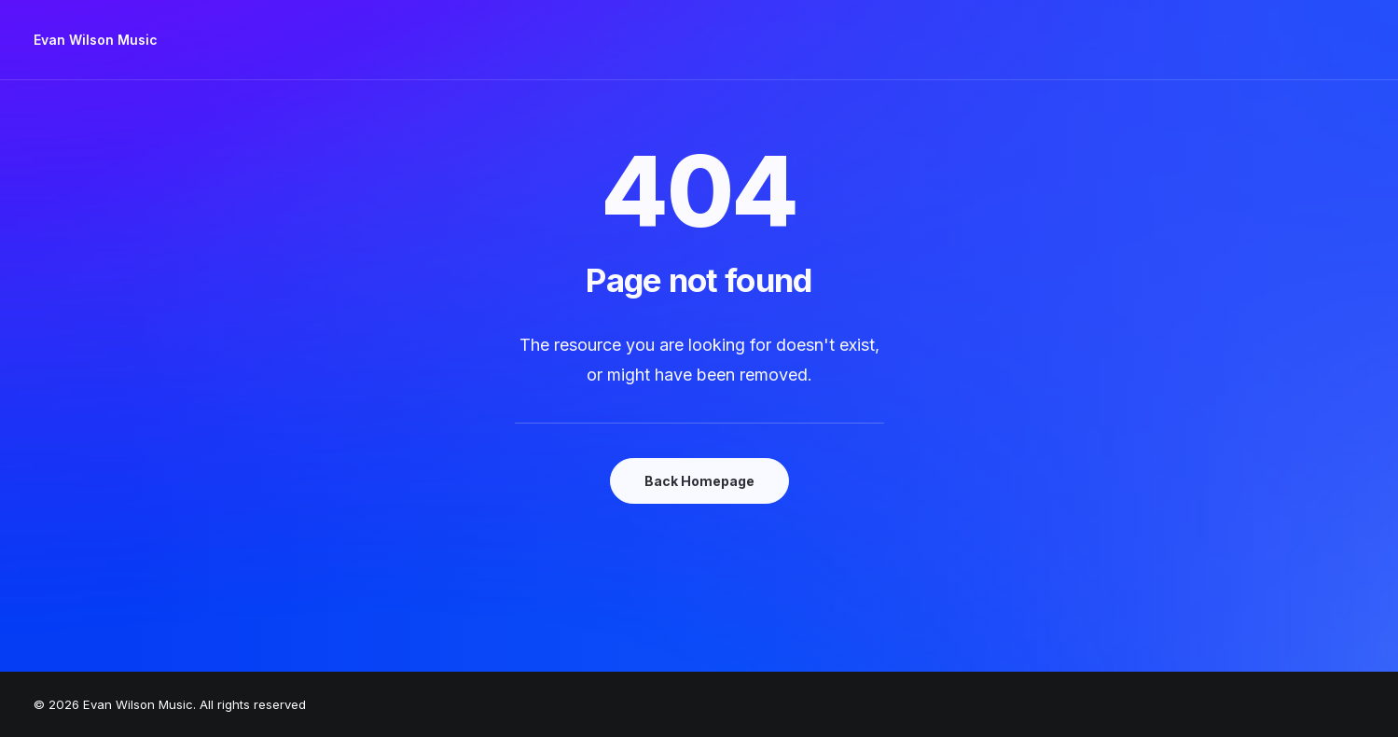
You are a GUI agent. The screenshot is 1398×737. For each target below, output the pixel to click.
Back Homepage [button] (699, 481)
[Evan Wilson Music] (96, 40)
